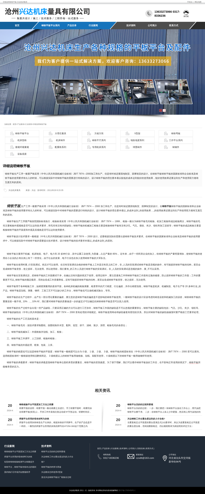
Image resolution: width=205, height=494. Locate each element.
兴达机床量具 (14, 190)
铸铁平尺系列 (99, 140)
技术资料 (131, 25)
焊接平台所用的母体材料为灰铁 (34, 418)
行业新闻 (93, 25)
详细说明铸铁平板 (40, 124)
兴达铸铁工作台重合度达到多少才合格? (146, 418)
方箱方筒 (98, 133)
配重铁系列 (60, 147)
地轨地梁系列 (137, 140)
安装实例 (141, 448)
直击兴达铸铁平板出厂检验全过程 (56, 477)
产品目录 (71, 25)
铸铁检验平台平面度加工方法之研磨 (36, 404)
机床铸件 (60, 140)
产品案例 (20, 124)
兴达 (34, 190)
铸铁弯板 (175, 133)
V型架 (137, 133)
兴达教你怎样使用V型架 (51, 472)
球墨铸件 (137, 147)
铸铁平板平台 (22, 133)
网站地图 (198, 2)
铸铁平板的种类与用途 (51, 467)
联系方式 (173, 25)
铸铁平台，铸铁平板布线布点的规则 (20, 467)
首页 (17, 25)
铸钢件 (175, 147)
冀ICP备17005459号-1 (126, 490)
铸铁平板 (193, 362)
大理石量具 (60, 133)
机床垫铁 (22, 140)
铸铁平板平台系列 (50, 25)
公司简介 (152, 25)
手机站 (189, 2)
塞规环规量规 (22, 147)
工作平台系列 (176, 140)
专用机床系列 (99, 147)
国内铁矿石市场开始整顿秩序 (17, 472)
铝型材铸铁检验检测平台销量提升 (19, 462)
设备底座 (22, 154)
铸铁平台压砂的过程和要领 (140, 404)
